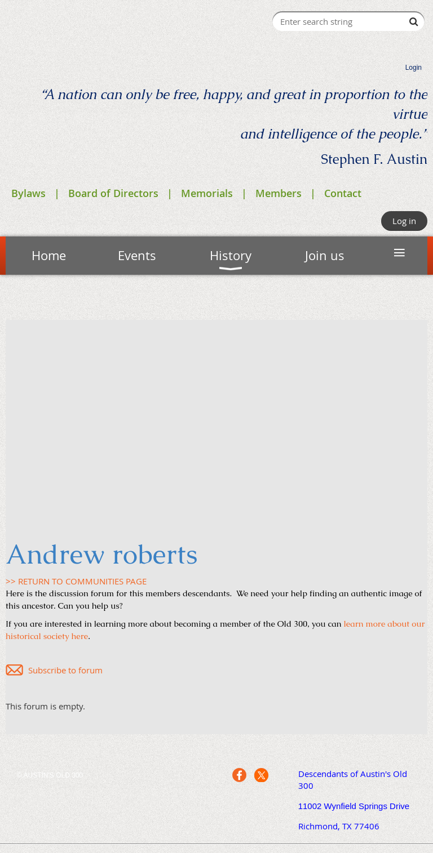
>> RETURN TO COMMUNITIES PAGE (76, 581)
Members (278, 193)
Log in (404, 220)
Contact (342, 193)
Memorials (207, 193)
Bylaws (28, 193)
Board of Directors (113, 193)
